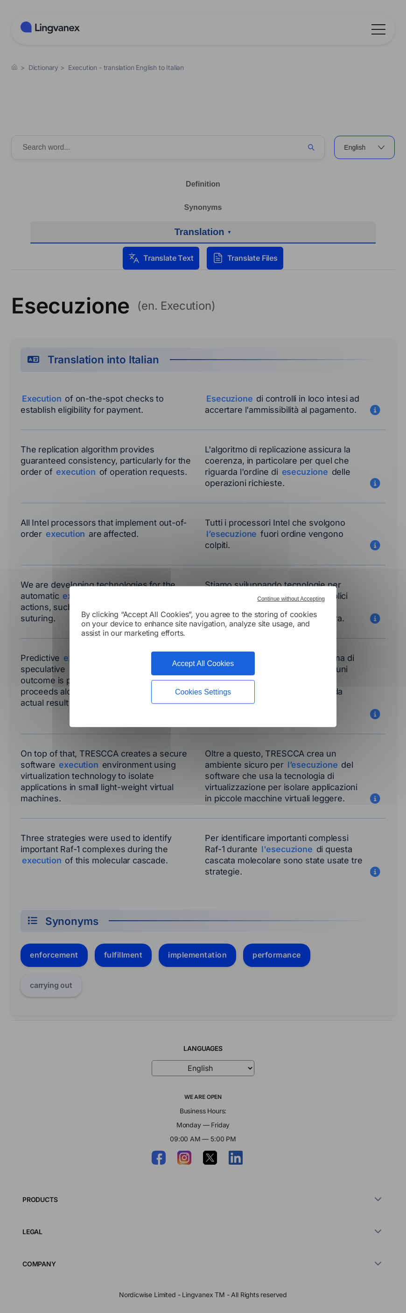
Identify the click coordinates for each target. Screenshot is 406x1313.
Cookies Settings (203, 692)
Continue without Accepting (291, 598)
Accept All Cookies (203, 663)
